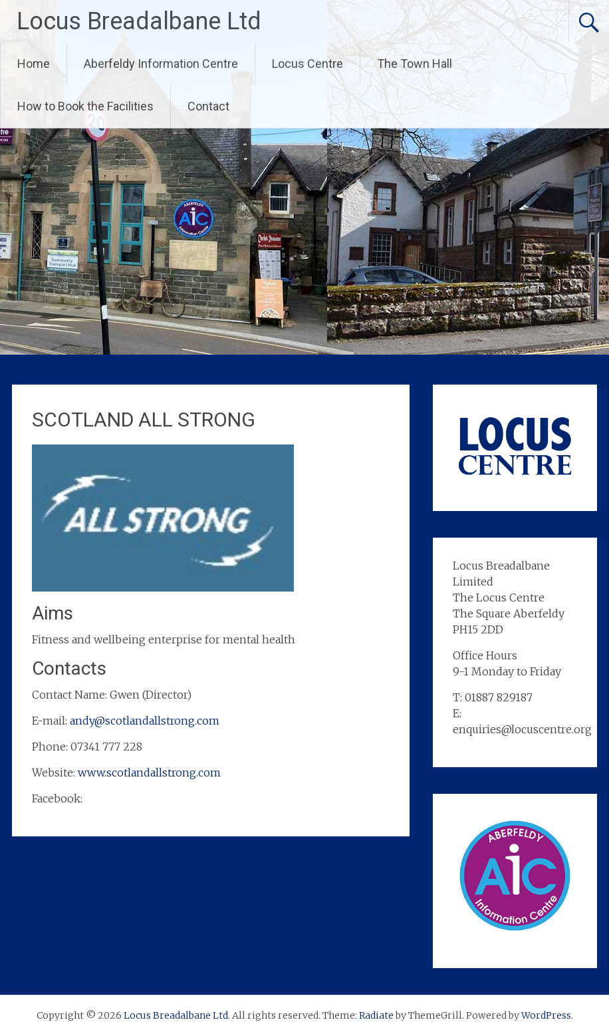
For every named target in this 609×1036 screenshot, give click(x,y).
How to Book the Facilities (85, 106)
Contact (208, 106)
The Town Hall (414, 64)
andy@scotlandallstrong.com (144, 720)
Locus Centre (307, 64)
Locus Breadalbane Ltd (139, 21)
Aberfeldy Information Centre (161, 64)
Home (33, 64)
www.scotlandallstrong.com (149, 772)
